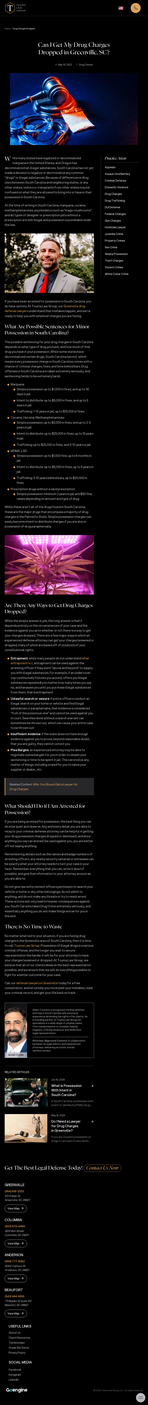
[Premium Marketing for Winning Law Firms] (17, 1390)
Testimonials (15, 1342)
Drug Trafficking (115, 200)
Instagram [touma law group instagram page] (13, 1374)
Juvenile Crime (114, 234)
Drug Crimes (84, 64)
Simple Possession (116, 254)
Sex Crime (111, 247)
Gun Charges (113, 220)
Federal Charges (115, 214)
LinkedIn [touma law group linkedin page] (12, 1379)
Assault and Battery (117, 174)
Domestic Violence (116, 187)
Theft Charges (114, 260)
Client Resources (18, 1337)
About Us (13, 1332)
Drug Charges (113, 194)
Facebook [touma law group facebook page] (13, 1369)
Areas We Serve (17, 1347)
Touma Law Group (27, 945)
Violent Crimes (114, 267)
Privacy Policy (16, 1352)
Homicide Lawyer (115, 227)
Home (7, 28)
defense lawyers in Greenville (37, 983)
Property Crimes (115, 240)
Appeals (110, 167)
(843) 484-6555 (14, 1296)
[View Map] (16, 1208)
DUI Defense (112, 207)
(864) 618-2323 (14, 1191)
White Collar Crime (116, 274)
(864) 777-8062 (15, 1261)
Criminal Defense (115, 180)
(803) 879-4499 (15, 1226)
